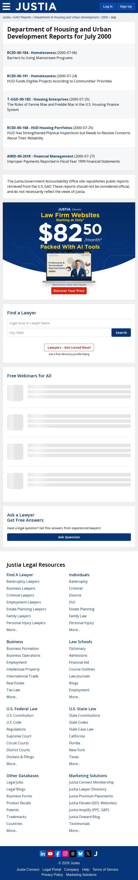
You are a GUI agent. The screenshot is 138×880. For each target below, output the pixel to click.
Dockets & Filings (20, 756)
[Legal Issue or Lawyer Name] (69, 323)
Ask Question (69, 537)
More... (11, 629)
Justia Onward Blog (84, 816)
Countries (14, 823)
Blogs (73, 683)
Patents (12, 810)
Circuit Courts (17, 743)
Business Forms (19, 796)
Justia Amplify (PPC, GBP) (89, 810)
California (77, 736)
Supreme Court (18, 736)
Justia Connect (28, 869)
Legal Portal (51, 869)
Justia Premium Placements (91, 796)
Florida (74, 743)
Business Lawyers (20, 588)
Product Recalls (18, 803)
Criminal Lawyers (20, 595)
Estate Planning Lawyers (26, 609)
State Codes (78, 722)
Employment (16, 662)
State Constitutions (84, 715)
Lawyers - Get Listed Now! (69, 347)
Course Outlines (82, 669)
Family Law (77, 616)
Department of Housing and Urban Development (66, 17)
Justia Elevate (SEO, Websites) (93, 803)
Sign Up (126, 6)
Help (85, 869)
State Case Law (81, 729)
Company (71, 869)
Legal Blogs (15, 789)
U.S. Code (13, 722)
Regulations (16, 729)
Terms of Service (105, 869)
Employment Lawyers (23, 602)
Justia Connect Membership (91, 782)
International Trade (22, 676)
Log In (108, 6)
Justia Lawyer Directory (88, 789)
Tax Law (13, 690)
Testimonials (79, 823)
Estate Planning (81, 609)
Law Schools (80, 641)
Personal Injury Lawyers (25, 622)
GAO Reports (22, 17)
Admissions (78, 655)
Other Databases (22, 775)
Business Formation (22, 648)
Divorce (75, 595)
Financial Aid (79, 662)
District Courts (18, 750)
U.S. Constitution (19, 715)
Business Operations (23, 655)
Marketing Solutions (88, 775)
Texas (74, 756)
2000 (104, 17)
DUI (72, 602)
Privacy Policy (52, 875)
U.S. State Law (82, 708)
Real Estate (15, 683)
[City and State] (59, 332)
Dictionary (77, 648)
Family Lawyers (18, 616)
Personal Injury (81, 622)
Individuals (79, 574)
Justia (7, 17)
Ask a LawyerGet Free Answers (25, 517)
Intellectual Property (23, 669)
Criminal (75, 588)
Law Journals (79, 676)
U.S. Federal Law (22, 708)
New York (77, 750)
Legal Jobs (14, 782)
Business (14, 641)
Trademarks (16, 816)
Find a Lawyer (21, 313)
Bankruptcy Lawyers (22, 581)
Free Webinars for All (29, 375)
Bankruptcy (78, 581)
